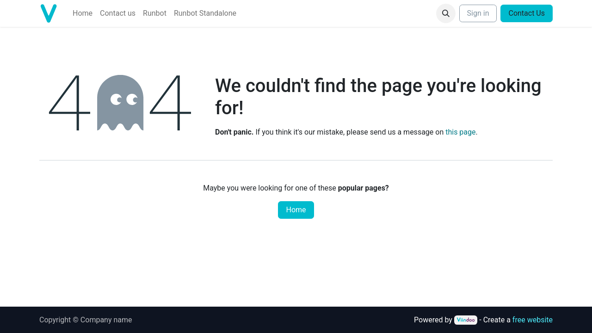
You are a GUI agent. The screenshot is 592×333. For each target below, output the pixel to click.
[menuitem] (82, 13)
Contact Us (526, 13)
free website (532, 319)
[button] (446, 13)
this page (460, 132)
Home (296, 209)
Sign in (478, 13)
